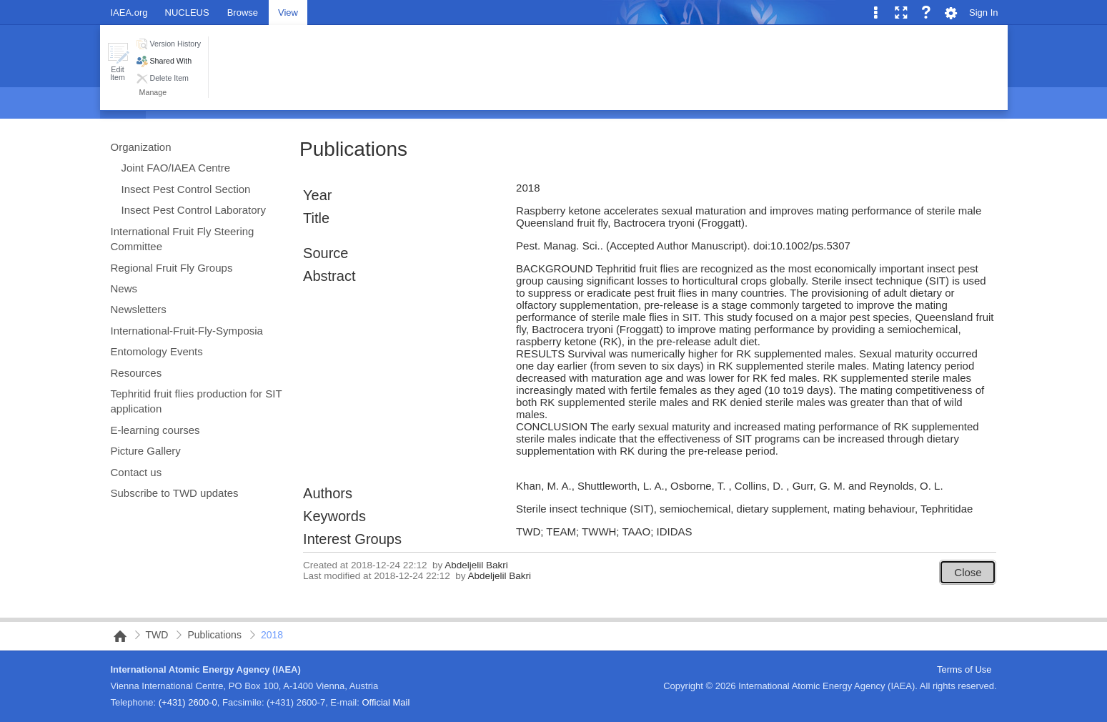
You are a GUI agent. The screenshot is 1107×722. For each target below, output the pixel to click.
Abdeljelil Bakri (476, 565)
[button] (118, 61)
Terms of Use (964, 669)
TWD (157, 635)
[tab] (242, 12)
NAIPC (115, 636)
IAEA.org (129, 12)
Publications (353, 149)
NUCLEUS (187, 12)
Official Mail (385, 702)
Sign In (983, 12)
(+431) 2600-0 (188, 702)
